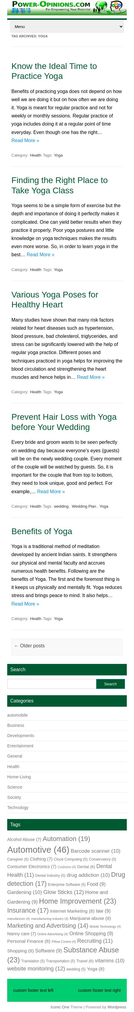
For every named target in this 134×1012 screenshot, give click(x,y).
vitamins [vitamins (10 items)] (109, 961)
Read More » (25, 140)
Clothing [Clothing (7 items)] (41, 859)
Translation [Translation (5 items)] (33, 961)
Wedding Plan (84, 506)
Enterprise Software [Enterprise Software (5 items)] (67, 885)
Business (15, 725)
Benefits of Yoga (41, 531)
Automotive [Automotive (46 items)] (38, 850)
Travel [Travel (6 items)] (84, 961)
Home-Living (19, 776)
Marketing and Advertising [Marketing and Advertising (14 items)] (47, 925)
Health (35, 155)
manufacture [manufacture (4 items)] (18, 918)
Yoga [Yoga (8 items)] (95, 968)
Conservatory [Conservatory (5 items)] (102, 859)
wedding (61, 506)
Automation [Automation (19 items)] (66, 838)
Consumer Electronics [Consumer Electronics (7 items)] (31, 866)
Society (14, 797)
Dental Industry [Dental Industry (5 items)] (50, 875)
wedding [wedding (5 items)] (76, 969)
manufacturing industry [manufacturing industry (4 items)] (50, 918)
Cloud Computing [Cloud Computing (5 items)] (70, 859)
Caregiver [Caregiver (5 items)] (18, 859)
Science (14, 787)
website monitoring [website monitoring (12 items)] (36, 968)
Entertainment (20, 745)
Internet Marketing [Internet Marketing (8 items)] (72, 911)
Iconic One (60, 1007)
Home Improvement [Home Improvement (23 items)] (77, 901)
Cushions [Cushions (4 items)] (67, 867)
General (14, 756)
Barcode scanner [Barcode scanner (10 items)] (95, 851)
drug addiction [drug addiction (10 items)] (88, 875)
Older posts (29, 645)
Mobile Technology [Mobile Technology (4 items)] (105, 926)
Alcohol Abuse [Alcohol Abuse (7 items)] (24, 839)
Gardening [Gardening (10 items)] (24, 892)
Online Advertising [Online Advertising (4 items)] (52, 934)
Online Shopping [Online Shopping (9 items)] (91, 933)
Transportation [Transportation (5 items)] (60, 961)
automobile (17, 715)
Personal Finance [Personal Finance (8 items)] (28, 941)
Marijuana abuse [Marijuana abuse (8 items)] (90, 918)
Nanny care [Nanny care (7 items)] (21, 933)
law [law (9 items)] (103, 911)
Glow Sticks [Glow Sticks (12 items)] (63, 892)
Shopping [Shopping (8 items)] (20, 950)
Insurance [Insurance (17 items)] (28, 910)
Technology (18, 807)
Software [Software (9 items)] (48, 950)
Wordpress (116, 1007)
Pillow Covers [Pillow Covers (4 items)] (64, 941)
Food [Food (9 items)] (96, 884)
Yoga (58, 155)
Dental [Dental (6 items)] (86, 866)
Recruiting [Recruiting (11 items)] (95, 941)
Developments (20, 735)
